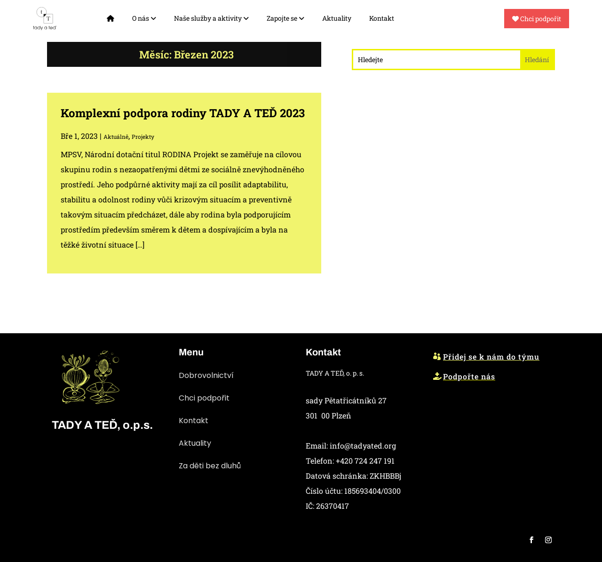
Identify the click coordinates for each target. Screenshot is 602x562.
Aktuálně (115, 136)
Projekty (143, 136)
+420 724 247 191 (365, 461)
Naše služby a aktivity (211, 18)
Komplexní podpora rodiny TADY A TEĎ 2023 (183, 112)
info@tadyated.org (363, 445)
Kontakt (381, 18)
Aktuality (336, 18)
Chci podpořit (536, 18)
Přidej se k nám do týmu (491, 356)
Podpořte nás (469, 376)
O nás (144, 18)
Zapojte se (285, 18)
